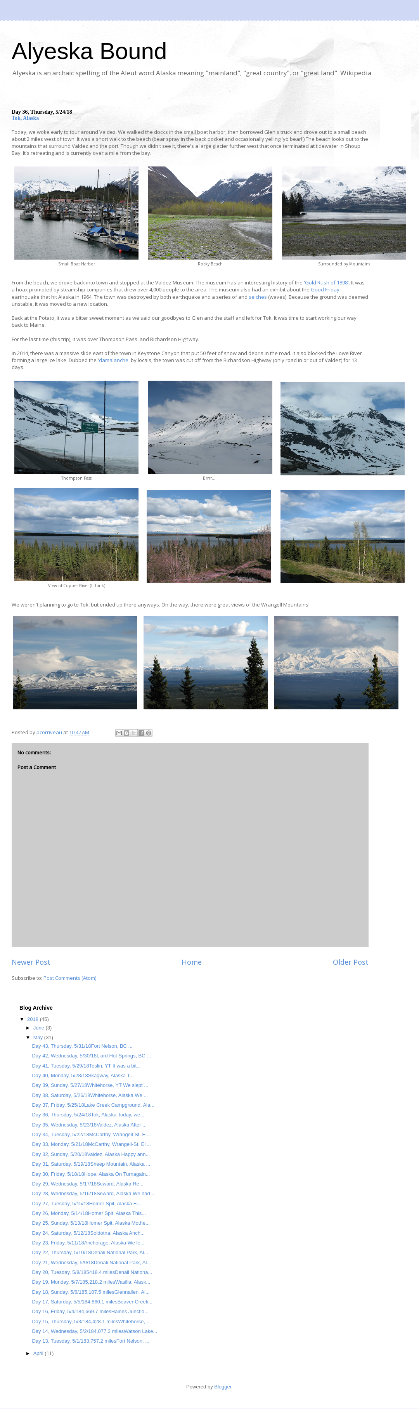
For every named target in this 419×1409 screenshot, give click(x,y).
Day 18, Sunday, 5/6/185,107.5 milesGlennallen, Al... (90, 1292)
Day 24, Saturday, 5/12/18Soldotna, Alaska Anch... (88, 1233)
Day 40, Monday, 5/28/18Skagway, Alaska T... (82, 1075)
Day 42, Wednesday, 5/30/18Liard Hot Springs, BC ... (91, 1056)
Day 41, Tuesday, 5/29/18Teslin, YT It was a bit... (86, 1066)
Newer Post (31, 962)
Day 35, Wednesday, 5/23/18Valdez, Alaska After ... (89, 1125)
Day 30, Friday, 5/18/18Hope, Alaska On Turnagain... (91, 1174)
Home (192, 962)
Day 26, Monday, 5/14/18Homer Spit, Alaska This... (89, 1213)
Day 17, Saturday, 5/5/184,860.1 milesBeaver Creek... (92, 1302)
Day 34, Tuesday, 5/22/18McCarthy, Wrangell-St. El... (91, 1134)
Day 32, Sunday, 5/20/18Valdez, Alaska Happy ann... (91, 1154)
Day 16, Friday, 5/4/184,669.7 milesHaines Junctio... (90, 1311)
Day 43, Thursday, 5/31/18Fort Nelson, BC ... (82, 1046)
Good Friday (325, 289)
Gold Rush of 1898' (327, 282)
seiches (258, 296)
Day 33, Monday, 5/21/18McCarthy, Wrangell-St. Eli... (91, 1144)
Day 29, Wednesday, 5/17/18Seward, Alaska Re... (87, 1184)
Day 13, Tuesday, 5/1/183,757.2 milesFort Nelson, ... (90, 1341)
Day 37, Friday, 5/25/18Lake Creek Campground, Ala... (93, 1105)
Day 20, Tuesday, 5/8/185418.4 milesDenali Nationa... (92, 1272)
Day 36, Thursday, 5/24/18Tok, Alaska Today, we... (88, 1115)
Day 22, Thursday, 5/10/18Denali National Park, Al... (90, 1252)
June (39, 1028)
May (38, 1037)
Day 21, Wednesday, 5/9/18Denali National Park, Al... (91, 1262)
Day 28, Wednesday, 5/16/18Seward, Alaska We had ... (94, 1193)
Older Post (351, 962)
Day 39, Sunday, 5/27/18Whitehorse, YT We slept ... (90, 1085)
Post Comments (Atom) (69, 977)
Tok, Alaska (25, 118)
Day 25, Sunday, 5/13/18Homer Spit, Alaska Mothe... (90, 1223)
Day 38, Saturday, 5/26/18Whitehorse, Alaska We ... (90, 1095)
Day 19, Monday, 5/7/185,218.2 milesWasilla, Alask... (91, 1282)
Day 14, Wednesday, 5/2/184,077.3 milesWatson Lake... (94, 1331)
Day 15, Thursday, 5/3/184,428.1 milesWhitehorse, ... (91, 1321)
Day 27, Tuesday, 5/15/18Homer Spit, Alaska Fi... (87, 1203)
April (39, 1353)
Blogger (222, 1387)
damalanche (113, 360)
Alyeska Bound (89, 51)
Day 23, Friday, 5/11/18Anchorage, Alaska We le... (88, 1243)
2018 (33, 1019)
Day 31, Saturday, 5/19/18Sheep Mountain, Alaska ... (91, 1164)
